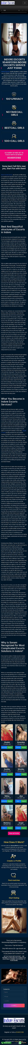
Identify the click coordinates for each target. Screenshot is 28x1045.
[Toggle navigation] (25, 2)
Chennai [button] (18, 747)
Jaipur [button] (4, 828)
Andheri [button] (18, 774)
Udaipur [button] (18, 828)
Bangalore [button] (4, 774)
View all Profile (14, 833)
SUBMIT (14, 1005)
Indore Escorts (5, 71)
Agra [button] (18, 801)
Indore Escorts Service (6, 174)
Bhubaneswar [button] (4, 801)
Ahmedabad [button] (4, 747)
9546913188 (14, 157)
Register (10, 747)
